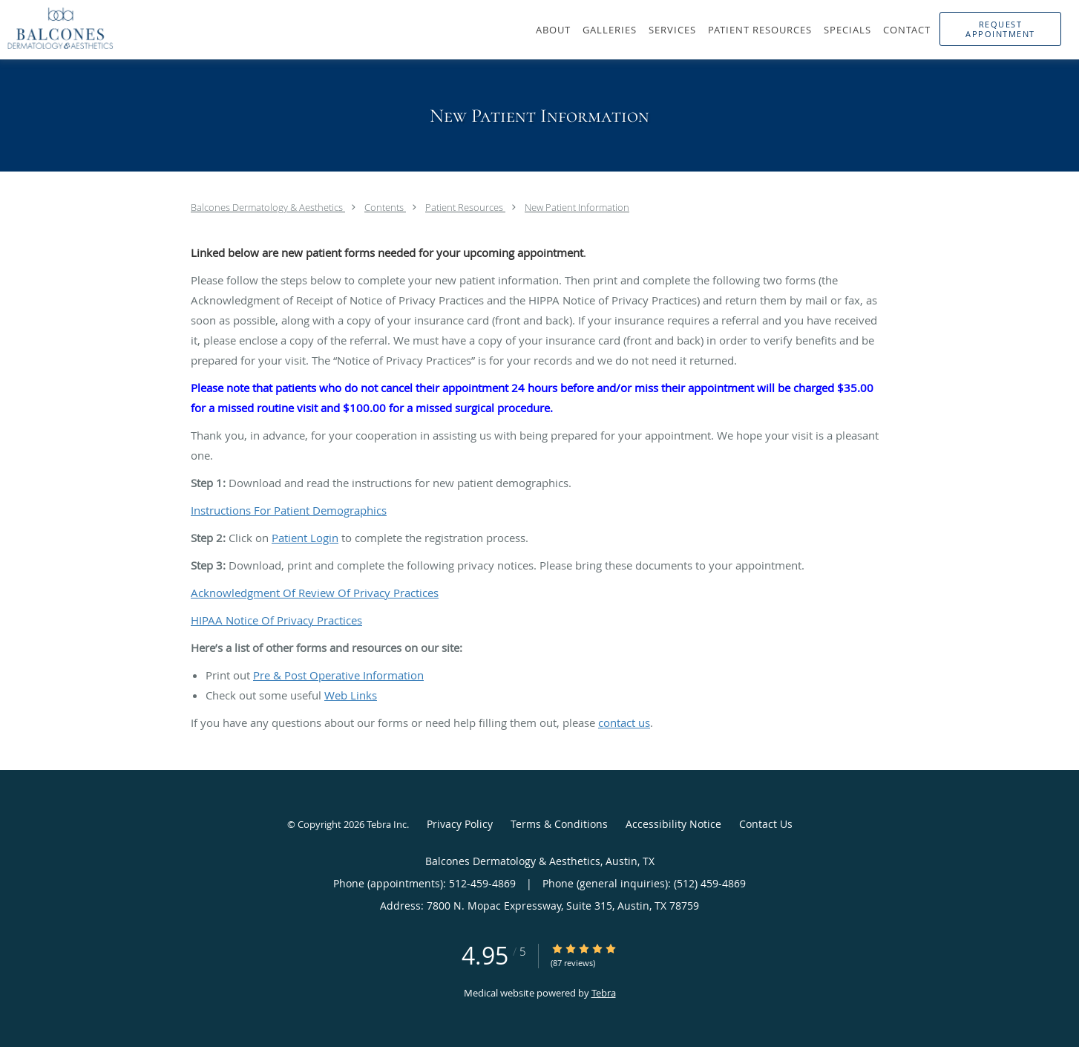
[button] (1000, 29)
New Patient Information (577, 207)
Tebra (603, 992)
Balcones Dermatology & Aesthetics (268, 207)
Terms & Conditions (559, 824)
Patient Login (305, 537)
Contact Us (766, 824)
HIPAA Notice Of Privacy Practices (276, 620)
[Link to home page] (57, 28)
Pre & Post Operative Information (338, 675)
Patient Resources (465, 207)
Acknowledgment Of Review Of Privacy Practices (315, 592)
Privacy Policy (460, 824)
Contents (385, 207)
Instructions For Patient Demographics (289, 510)
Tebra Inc (387, 824)
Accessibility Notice (673, 824)
